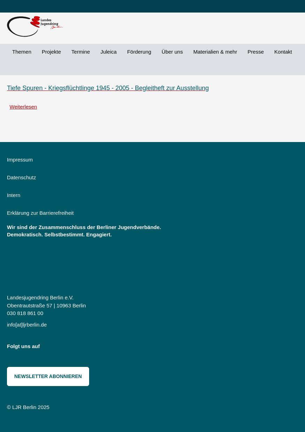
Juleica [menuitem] (108, 52)
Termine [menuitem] (80, 52)
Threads (81, 348)
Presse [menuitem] (256, 52)
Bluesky (65, 348)
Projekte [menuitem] (51, 52)
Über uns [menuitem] (172, 52)
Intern (13, 195)
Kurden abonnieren (10, 122)
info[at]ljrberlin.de (27, 325)
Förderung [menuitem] (139, 52)
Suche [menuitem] (12, 67)
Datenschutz (21, 177)
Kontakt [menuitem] (283, 52)
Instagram (50, 348)
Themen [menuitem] (21, 52)
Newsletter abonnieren (48, 376)
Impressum (20, 160)
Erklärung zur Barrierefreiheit (40, 213)
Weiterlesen (23, 107)
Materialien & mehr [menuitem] (215, 52)
